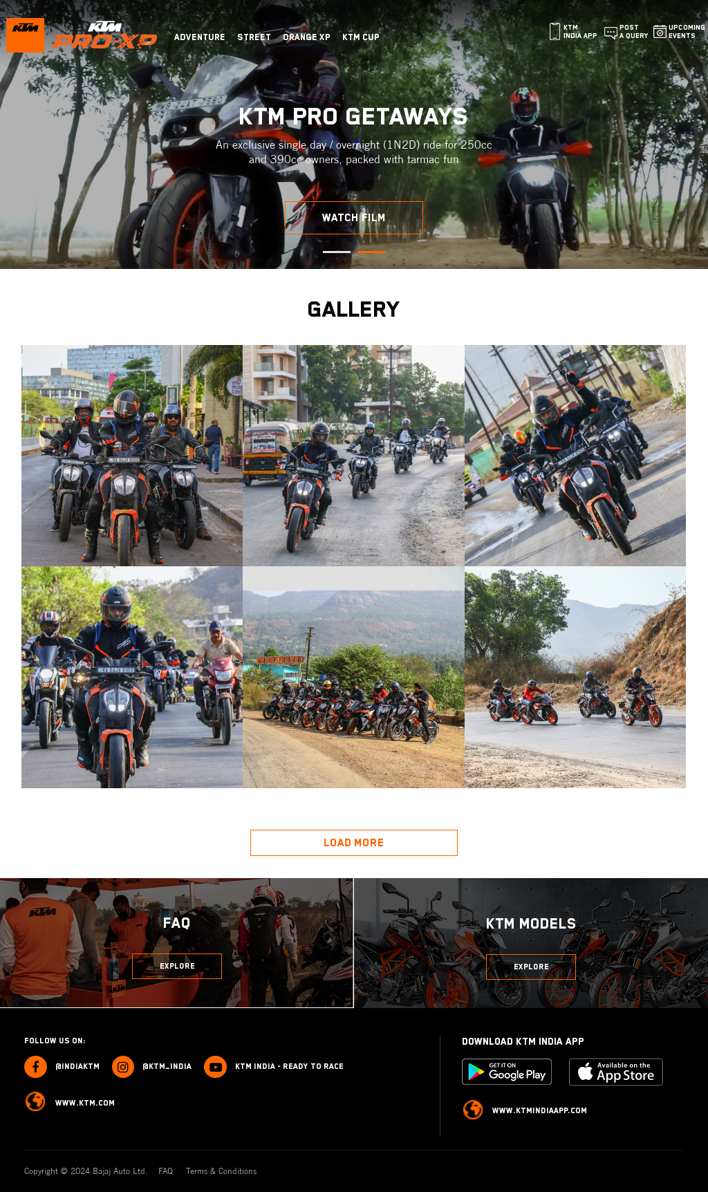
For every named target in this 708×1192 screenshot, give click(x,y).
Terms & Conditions (221, 1171)
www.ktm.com (69, 1103)
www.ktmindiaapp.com (525, 1111)
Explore (177, 966)
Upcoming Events (687, 31)
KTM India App (580, 31)
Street (254, 37)
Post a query (634, 31)
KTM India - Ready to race (274, 1067)
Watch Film (354, 218)
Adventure (199, 37)
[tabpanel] (354, 134)
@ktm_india (152, 1067)
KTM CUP (361, 37)
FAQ (167, 1171)
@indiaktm (62, 1067)
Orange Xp (306, 37)
